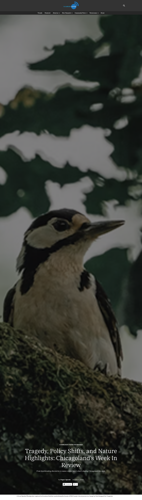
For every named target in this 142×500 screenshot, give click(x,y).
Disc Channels (66, 13)
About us (55, 13)
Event (102, 13)
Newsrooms (93, 13)
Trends (40, 13)
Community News (80, 13)
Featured (47, 13)
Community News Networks (71, 445)
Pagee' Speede (65, 480)
